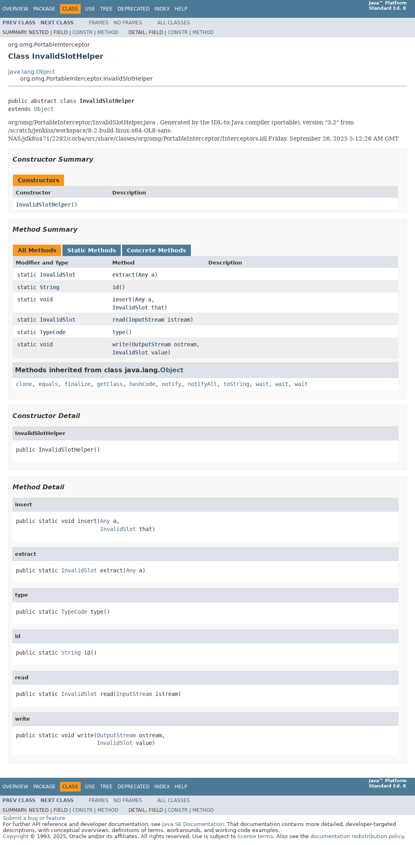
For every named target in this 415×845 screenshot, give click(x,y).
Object (43, 109)
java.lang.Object (31, 71)
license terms (255, 836)
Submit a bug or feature (34, 818)
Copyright (15, 836)
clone (24, 384)
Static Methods (91, 250)
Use (90, 9)
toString (236, 384)
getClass (110, 384)
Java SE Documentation (193, 824)
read (118, 319)
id (115, 287)
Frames (99, 23)
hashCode (142, 384)
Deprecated (134, 9)
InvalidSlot (57, 274)
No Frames (127, 23)
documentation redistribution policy (357, 836)
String (49, 287)
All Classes (173, 23)
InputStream (146, 319)
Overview (15, 9)
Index (162, 9)
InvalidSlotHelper (43, 204)
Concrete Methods (156, 250)
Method (107, 32)
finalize (77, 384)
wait (262, 384)
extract (123, 274)
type (118, 332)
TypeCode (53, 332)
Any (143, 274)
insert (122, 299)
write (120, 344)
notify (171, 384)
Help (181, 9)
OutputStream (151, 344)
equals (48, 384)
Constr (82, 32)
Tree (106, 9)
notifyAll (202, 384)
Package (44, 9)
